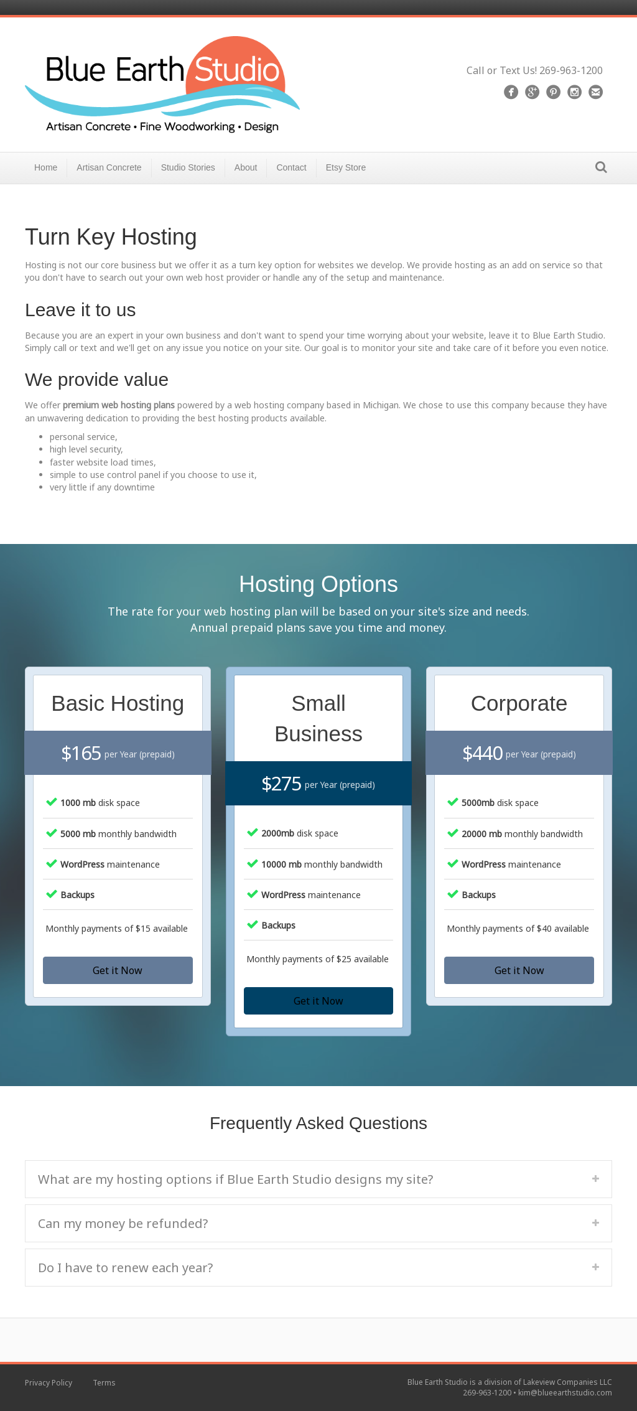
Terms (104, 1382)
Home (45, 167)
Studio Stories (188, 167)
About (246, 167)
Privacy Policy (48, 1382)
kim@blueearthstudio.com (565, 1392)
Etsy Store (346, 167)
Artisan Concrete (109, 167)
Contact (291, 167)
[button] (118, 970)
